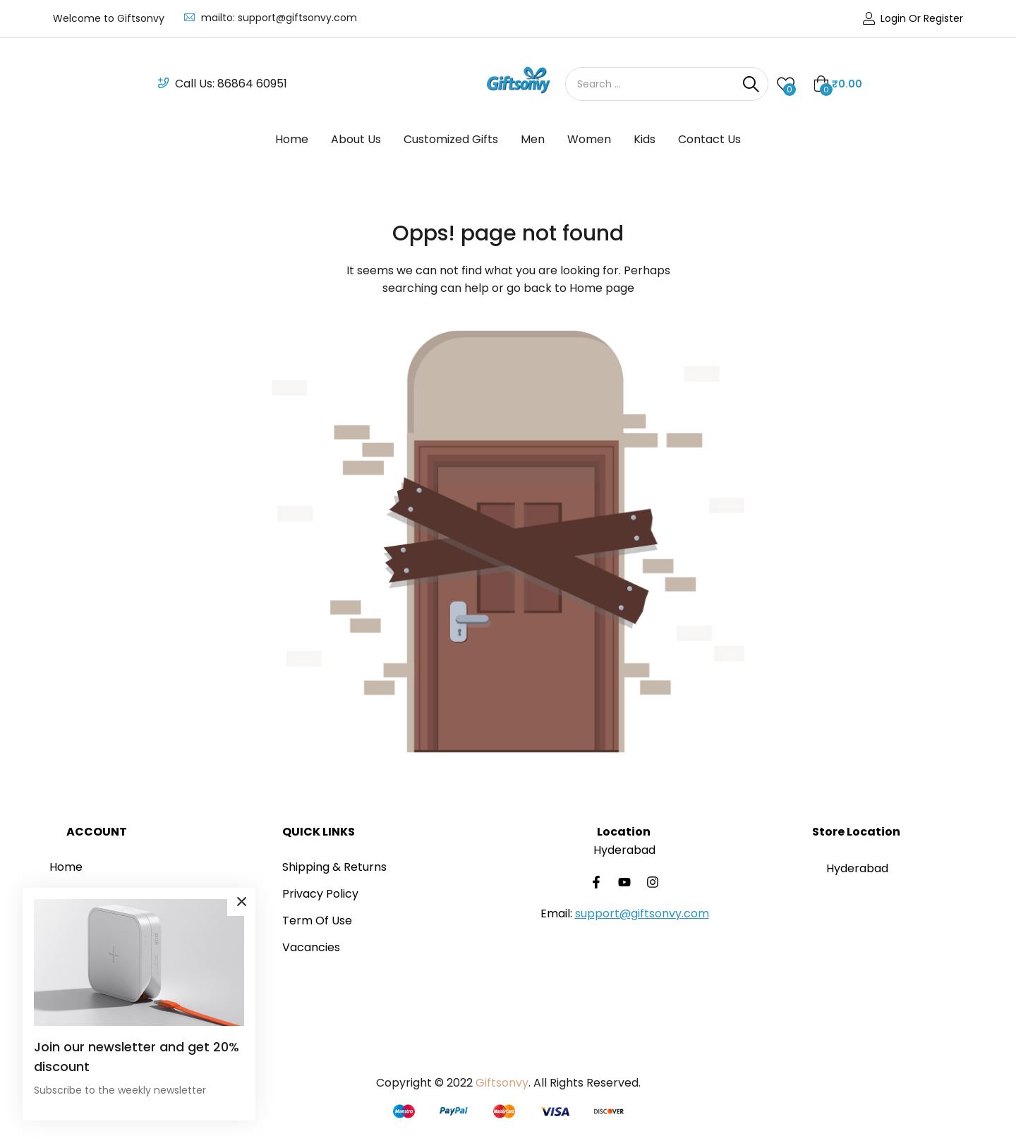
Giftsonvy (502, 1083)
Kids (644, 139)
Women (589, 139)
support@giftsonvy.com (642, 913)
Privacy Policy (320, 894)
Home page (601, 288)
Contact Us (709, 139)
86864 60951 (252, 83)
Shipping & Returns (334, 867)
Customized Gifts (451, 139)
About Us (356, 139)
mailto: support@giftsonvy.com (279, 18)
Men (533, 139)
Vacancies (311, 947)
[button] (837, 83)
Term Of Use (317, 920)
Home (291, 139)
